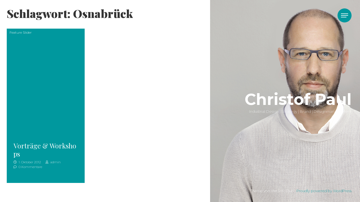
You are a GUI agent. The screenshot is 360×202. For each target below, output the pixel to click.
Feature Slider (21, 32)
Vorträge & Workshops (45, 149)
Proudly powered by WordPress (324, 191)
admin (53, 162)
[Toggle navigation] (345, 15)
